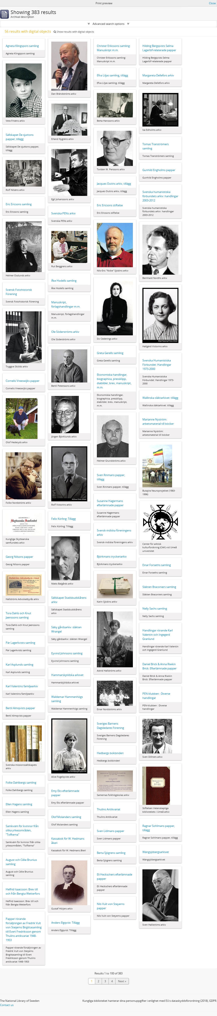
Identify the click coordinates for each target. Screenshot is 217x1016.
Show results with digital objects (74, 32)
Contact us (7, 1005)
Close (212, 3)
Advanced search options (108, 24)
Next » (122, 981)
